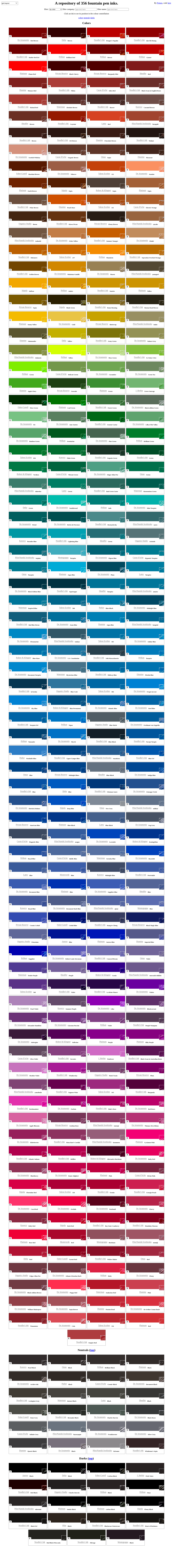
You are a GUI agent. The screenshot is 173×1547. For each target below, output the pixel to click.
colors (80, 18)
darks (92, 18)
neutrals (87, 18)
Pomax (159, 3)
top (92, 1350)
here (169, 3)
